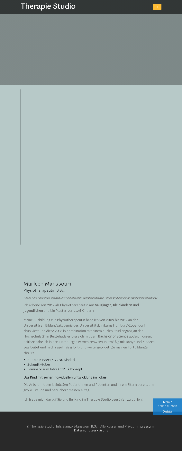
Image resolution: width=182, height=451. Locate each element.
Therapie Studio (48, 7)
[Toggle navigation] (157, 7)
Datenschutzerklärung (91, 430)
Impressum (145, 426)
